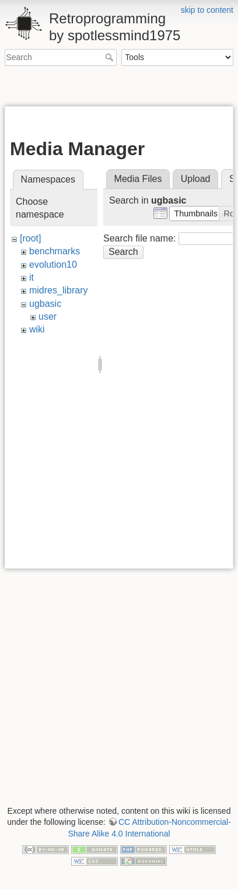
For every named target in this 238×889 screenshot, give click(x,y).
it (31, 277)
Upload (196, 179)
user (47, 316)
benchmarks (54, 251)
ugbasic (45, 304)
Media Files (138, 179)
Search (110, 57)
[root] (30, 238)
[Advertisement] (121, 87)
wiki (37, 329)
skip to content (207, 10)
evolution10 (53, 265)
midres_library (58, 290)
